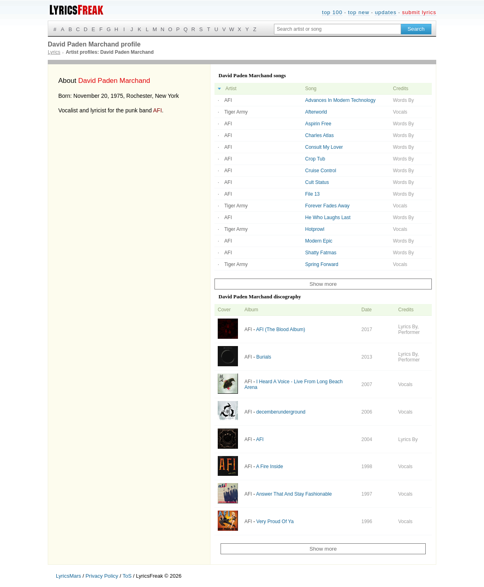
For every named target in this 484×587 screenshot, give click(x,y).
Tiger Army (236, 112)
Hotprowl (314, 229)
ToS (127, 576)
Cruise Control (320, 170)
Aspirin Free (318, 124)
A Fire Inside (269, 466)
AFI (157, 110)
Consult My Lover (324, 147)
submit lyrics (419, 12)
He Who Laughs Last (327, 217)
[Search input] (337, 29)
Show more (323, 284)
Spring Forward (321, 264)
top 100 (332, 12)
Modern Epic (318, 241)
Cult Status (317, 182)
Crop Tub (315, 159)
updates (385, 12)
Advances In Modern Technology (340, 100)
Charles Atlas (319, 135)
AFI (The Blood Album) (280, 329)
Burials (263, 357)
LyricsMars (68, 576)
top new (358, 12)
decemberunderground (280, 412)
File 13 (312, 194)
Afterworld (316, 112)
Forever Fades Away (327, 206)
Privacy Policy (101, 576)
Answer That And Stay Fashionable (294, 494)
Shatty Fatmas (320, 252)
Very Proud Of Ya (274, 521)
